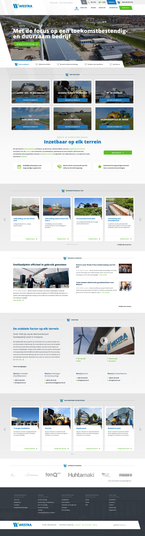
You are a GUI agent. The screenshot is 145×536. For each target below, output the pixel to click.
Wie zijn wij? (81, 358)
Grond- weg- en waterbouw (66, 2)
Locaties (16, 505)
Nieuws (93, 9)
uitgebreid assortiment (77, 149)
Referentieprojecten (91, 495)
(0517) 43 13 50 (50, 380)
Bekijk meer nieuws (125, 306)
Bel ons (92, 2)
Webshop (112, 2)
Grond (87, 502)
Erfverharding (66, 510)
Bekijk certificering (27, 44)
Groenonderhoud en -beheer (46, 512)
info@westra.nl (19, 383)
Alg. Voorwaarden (86, 525)
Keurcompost (66, 502)
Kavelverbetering (43, 507)
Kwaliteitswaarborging (20, 507)
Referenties (113, 9)
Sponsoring (113, 358)
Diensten (102, 9)
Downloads (112, 500)
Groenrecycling (53, 2)
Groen (87, 500)
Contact (125, 10)
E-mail (102, 2)
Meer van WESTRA (125, 2)
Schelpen (64, 507)
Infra (86, 505)
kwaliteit (24, 156)
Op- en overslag (42, 505)
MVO (79, 361)
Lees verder (17, 300)
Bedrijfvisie (17, 502)
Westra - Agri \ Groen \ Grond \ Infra (26, 8)
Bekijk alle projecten (124, 245)
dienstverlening (29, 149)
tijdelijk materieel (47, 154)
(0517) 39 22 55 (19, 380)
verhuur (28, 151)
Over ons (83, 9)
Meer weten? (118, 153)
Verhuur (40, 510)
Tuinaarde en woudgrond (69, 505)
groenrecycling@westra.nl (55, 383)
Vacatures (112, 361)
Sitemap (95, 525)
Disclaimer (78, 525)
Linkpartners (112, 510)
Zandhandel (65, 500)
